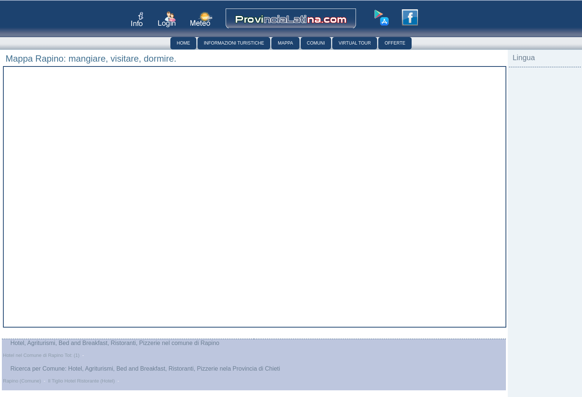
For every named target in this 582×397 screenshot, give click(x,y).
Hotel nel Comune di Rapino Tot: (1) (41, 355)
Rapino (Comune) (22, 381)
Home (183, 43)
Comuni (316, 43)
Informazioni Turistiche (234, 43)
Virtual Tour (355, 43)
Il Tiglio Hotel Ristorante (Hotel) (81, 381)
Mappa (285, 43)
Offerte (395, 43)
